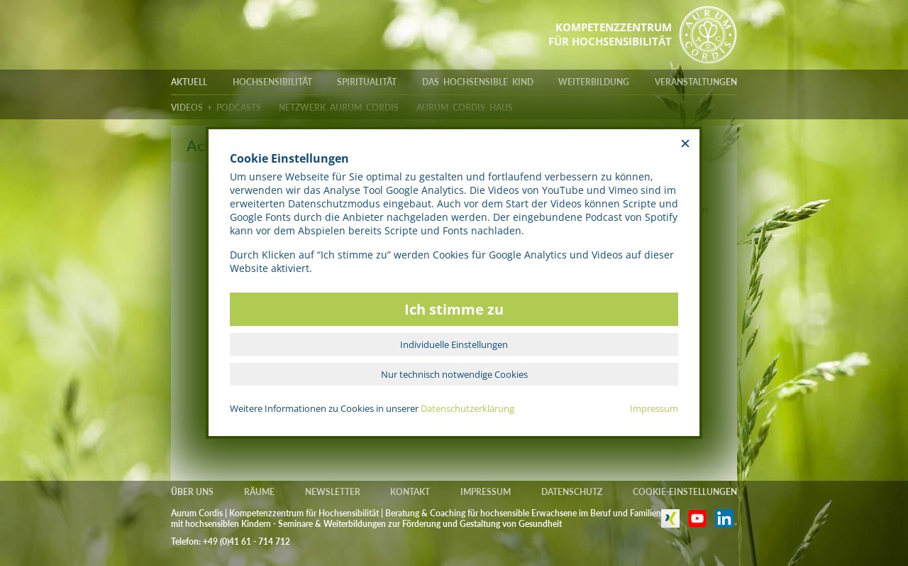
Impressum (654, 408)
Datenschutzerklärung (467, 408)
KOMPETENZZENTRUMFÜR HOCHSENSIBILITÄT (610, 34)
